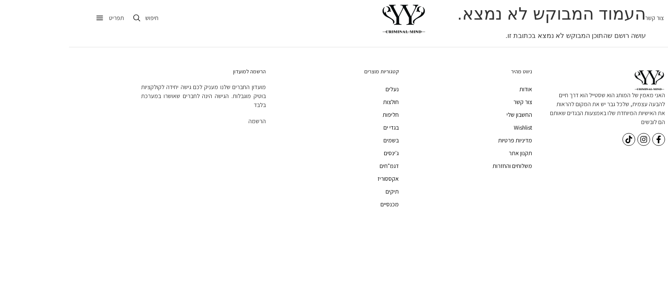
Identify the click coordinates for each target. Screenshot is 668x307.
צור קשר (585, 18)
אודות (456, 89)
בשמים (322, 140)
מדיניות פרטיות (446, 140)
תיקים (323, 191)
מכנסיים (320, 204)
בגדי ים (322, 127)
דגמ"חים (320, 166)
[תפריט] (31, 18)
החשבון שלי (450, 115)
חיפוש (82, 18)
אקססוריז (319, 178)
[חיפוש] (67, 18)
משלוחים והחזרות (443, 166)
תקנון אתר (451, 153)
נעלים (323, 89)
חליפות (322, 115)
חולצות (322, 102)
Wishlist (454, 127)
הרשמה (188, 121)
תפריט (47, 18)
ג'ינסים (322, 153)
